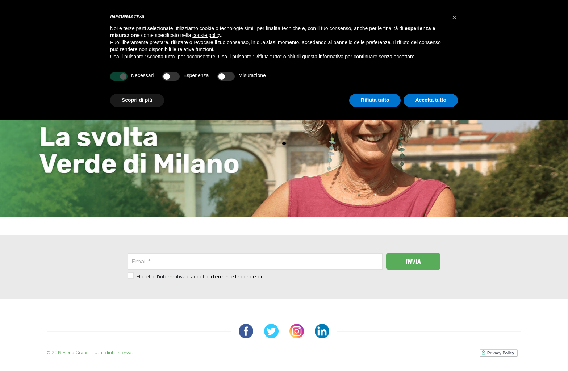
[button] (454, 17)
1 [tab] (285, 145)
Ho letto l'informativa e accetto (201, 276)
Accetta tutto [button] (430, 100)
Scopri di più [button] (137, 100)
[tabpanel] (284, 120)
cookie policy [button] (206, 35)
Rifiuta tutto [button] (375, 100)
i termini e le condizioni (238, 276)
